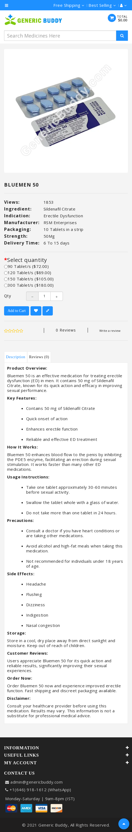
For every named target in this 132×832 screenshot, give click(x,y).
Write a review (110, 331)
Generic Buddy (53, 825)
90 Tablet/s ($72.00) (26, 266)
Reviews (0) (39, 357)
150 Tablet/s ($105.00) (29, 278)
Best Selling (102, 5)
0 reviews (66, 330)
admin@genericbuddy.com (36, 782)
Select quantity (27, 260)
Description (15, 357)
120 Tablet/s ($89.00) (27, 272)
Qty (7, 295)
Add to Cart (17, 311)
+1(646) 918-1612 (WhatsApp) (40, 789)
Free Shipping (68, 5)
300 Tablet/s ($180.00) (29, 285)
